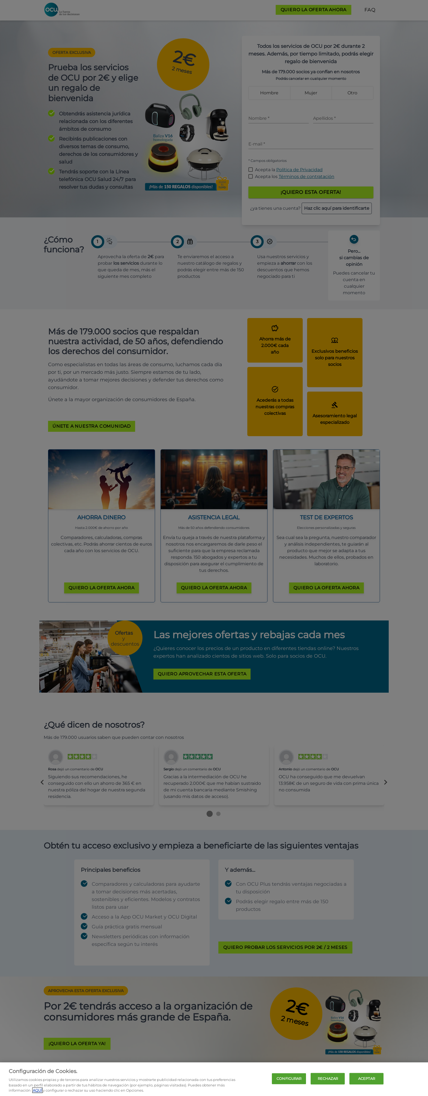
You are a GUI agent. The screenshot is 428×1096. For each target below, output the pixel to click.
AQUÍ (37, 1090)
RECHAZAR (328, 1078)
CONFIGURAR (289, 1078)
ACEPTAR (366, 1078)
